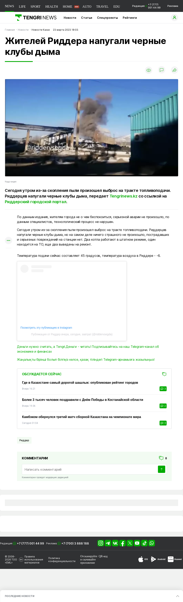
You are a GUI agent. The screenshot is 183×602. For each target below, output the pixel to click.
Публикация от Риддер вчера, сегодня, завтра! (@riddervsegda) (71, 334)
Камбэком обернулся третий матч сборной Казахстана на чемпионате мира (81, 417)
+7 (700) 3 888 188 (75, 543)
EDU (116, 6)
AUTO (87, 6)
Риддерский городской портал (35, 201)
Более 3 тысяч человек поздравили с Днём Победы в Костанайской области (82, 399)
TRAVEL (102, 6)
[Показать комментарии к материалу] (8, 254)
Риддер (24, 440)
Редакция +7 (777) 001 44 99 (146, 6)
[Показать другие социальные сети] (8, 241)
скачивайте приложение (88, 561)
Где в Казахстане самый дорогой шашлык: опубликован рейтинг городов (80, 382)
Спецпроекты (107, 17)
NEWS (9, 6)
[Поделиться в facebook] (8, 233)
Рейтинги (130, 17)
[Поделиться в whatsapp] (8, 217)
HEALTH (51, 6)
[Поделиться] (174, 70)
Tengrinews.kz (124, 196)
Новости (70, 17)
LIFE (22, 6)
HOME (67, 6)
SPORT (35, 6)
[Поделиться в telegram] (8, 225)
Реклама (172, 5)
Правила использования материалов (33, 559)
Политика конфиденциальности (61, 560)
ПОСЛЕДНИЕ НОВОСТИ (19, 596)
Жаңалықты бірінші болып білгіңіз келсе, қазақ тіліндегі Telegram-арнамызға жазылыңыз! (85, 359)
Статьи (86, 17)
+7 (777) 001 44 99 (30, 543)
